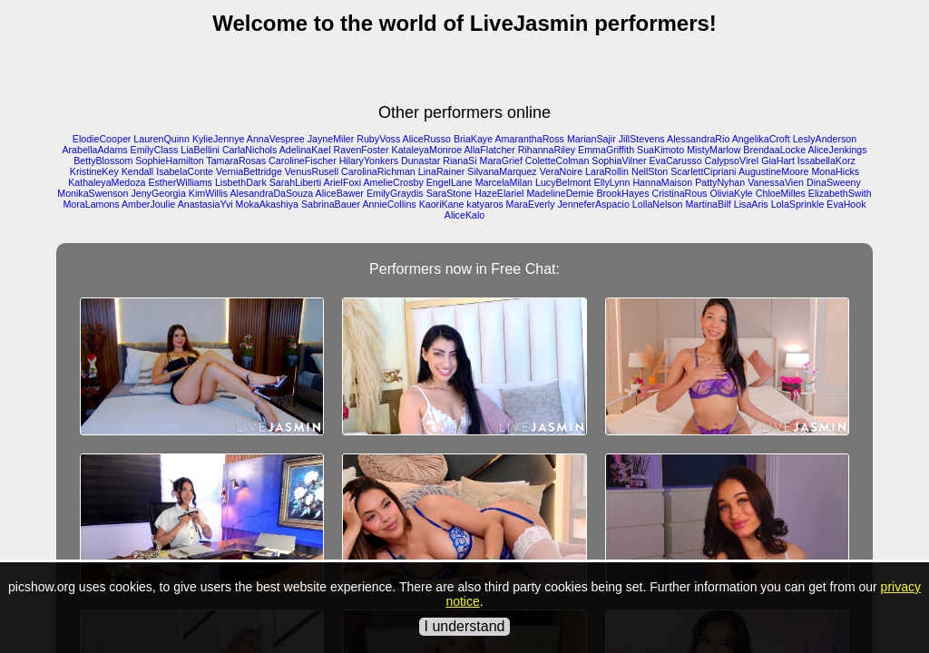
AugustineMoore (773, 171)
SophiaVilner (619, 160)
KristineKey (94, 171)
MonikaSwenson (92, 193)
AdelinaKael (305, 149)
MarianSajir (591, 138)
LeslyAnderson (825, 138)
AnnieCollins (389, 204)
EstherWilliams (179, 182)
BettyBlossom (102, 160)
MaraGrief (501, 160)
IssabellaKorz (826, 160)
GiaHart (778, 160)
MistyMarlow (713, 149)
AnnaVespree (276, 138)
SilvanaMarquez (501, 171)
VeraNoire (561, 171)
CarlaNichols (249, 149)
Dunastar (420, 160)
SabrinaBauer (330, 204)
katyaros (484, 204)
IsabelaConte (184, 171)
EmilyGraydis (395, 193)
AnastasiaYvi (205, 204)
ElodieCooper (102, 138)
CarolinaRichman (378, 171)
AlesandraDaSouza (271, 193)
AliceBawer (340, 193)
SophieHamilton (169, 160)
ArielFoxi (342, 182)
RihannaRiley (546, 149)
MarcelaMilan (504, 182)
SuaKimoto (660, 149)
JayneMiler (331, 138)
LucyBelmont (563, 182)
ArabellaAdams (94, 149)
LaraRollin (607, 171)
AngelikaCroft (761, 138)
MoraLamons (91, 204)
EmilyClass (155, 149)
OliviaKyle (730, 193)
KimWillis (208, 193)
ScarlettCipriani (703, 171)
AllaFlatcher (489, 149)
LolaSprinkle (798, 204)
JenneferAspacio (593, 204)
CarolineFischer (303, 160)
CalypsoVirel (732, 160)
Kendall (138, 171)
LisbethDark (241, 182)
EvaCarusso (676, 160)
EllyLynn (612, 182)
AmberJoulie (148, 204)
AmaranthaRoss (529, 138)
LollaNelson (657, 204)
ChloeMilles (781, 193)
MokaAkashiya (267, 204)
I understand (465, 626)
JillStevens (642, 138)
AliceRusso (427, 138)
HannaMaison (662, 182)
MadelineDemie (559, 193)
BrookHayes (622, 193)
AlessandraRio (698, 138)
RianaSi (459, 160)
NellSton (649, 171)
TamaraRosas (236, 160)
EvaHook (845, 204)
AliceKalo (464, 215)
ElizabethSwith (840, 193)
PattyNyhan (720, 182)
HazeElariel (499, 193)
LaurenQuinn (161, 138)
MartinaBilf (707, 204)
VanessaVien (776, 182)
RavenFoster (361, 149)
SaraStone (449, 193)
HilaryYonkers (368, 160)
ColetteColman (557, 160)
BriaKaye (473, 138)
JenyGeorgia (158, 193)
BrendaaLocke (774, 149)
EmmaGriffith (606, 149)
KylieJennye (218, 138)
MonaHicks (835, 171)
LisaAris (751, 204)
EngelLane (449, 182)
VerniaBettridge (249, 171)
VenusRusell (311, 171)
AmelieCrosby (393, 182)
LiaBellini (200, 149)
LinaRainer (441, 171)
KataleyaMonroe (427, 149)
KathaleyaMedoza (106, 182)
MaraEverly (530, 204)
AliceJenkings (836, 149)
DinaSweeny (834, 182)
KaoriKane (441, 204)
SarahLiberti (295, 182)
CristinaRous (679, 193)
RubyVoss (378, 138)
